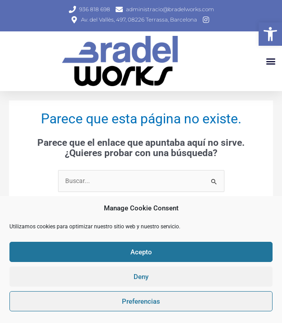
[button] (270, 34)
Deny (141, 277)
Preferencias (141, 301)
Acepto (141, 252)
